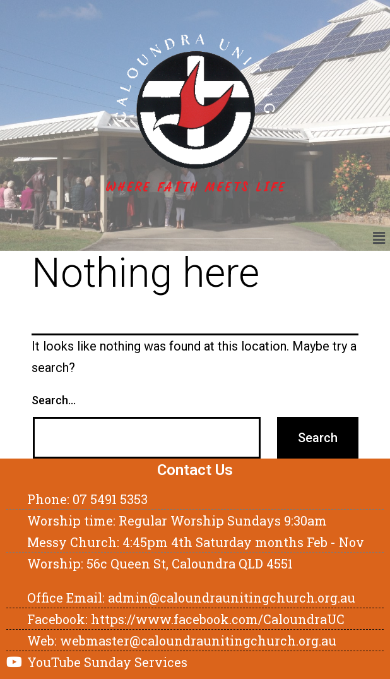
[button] (379, 238)
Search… (54, 400)
